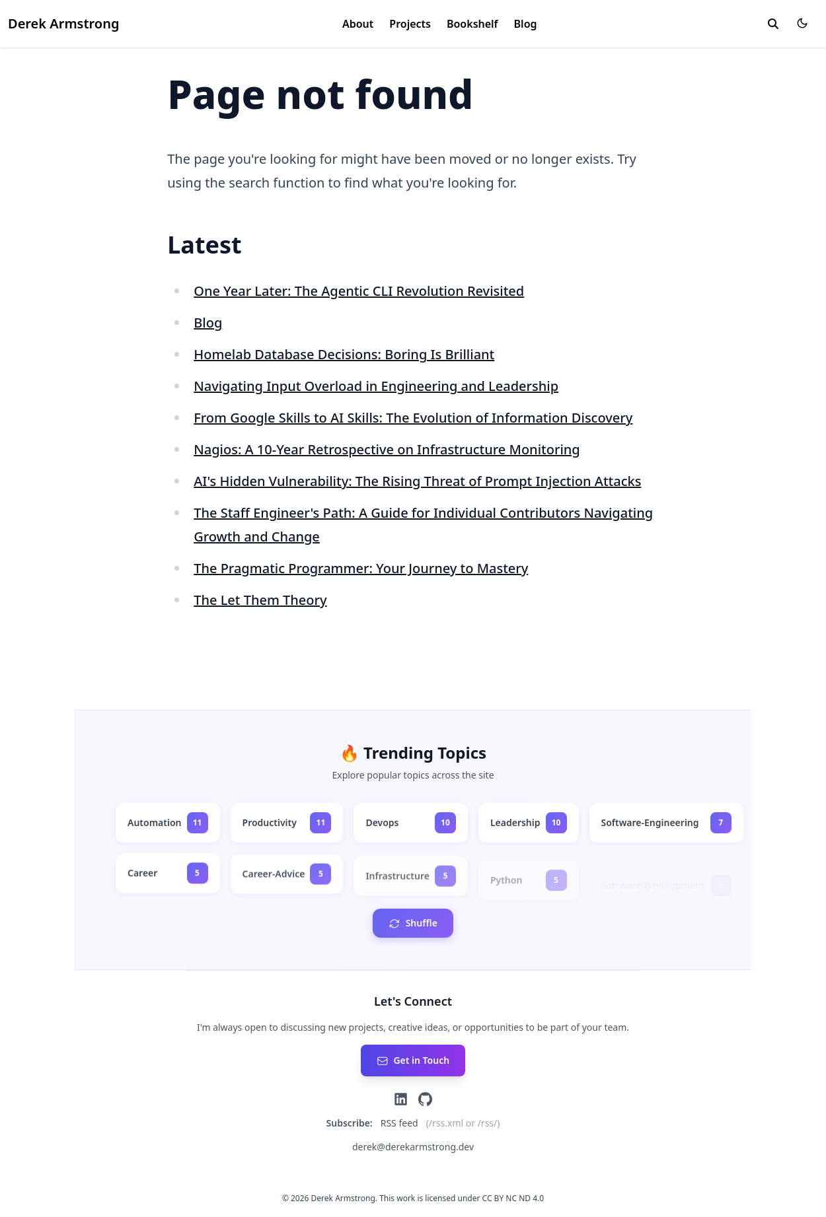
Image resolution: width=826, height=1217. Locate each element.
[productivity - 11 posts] (287, 823)
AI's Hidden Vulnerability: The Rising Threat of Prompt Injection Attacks (417, 481)
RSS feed (399, 1123)
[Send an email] (413, 1060)
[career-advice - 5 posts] (287, 878)
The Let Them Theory (260, 600)
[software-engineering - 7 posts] (666, 823)
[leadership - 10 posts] (528, 823)
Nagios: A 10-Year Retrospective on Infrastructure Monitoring (387, 449)
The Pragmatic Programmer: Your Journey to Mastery (361, 568)
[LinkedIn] (401, 1099)
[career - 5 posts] (168, 875)
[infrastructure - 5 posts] (411, 883)
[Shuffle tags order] (413, 923)
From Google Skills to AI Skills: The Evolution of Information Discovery (413, 418)
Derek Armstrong (63, 23)
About (357, 24)
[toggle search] (773, 23)
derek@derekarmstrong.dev (413, 1146)
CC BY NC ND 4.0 (513, 1198)
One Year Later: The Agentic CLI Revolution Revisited (359, 291)
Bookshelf (472, 24)
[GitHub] (425, 1099)
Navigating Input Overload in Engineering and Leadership (376, 386)
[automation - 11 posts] (168, 823)
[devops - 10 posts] (411, 823)
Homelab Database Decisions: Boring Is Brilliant (344, 354)
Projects (410, 24)
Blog (525, 24)
